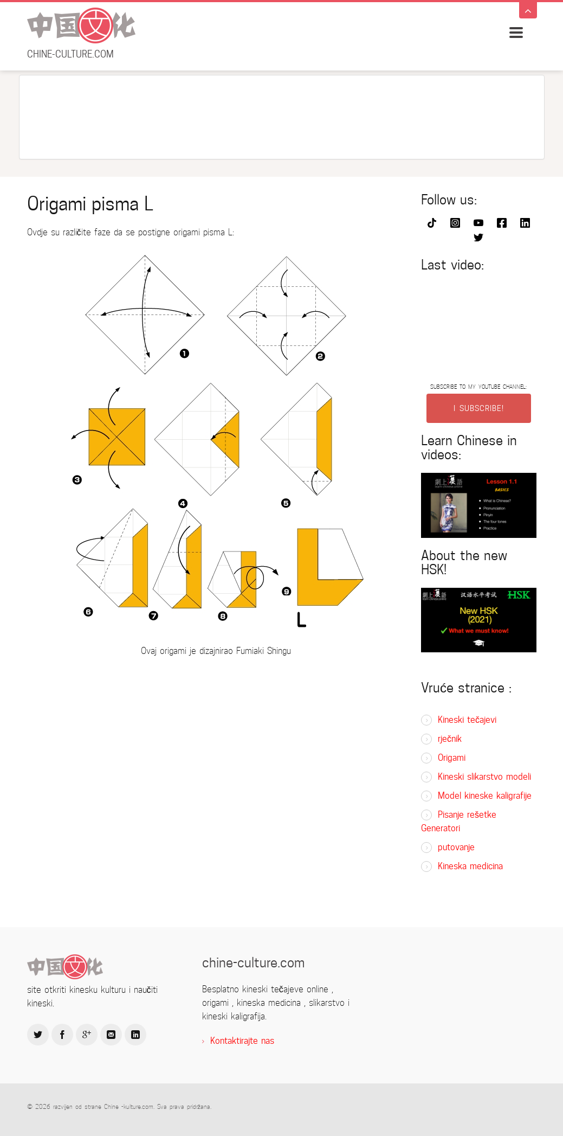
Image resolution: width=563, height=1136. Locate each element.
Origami (451, 758)
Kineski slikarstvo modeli (484, 777)
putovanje (456, 847)
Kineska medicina (470, 866)
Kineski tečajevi (467, 720)
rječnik (450, 739)
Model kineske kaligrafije (485, 796)
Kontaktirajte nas (242, 1041)
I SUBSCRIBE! (479, 408)
